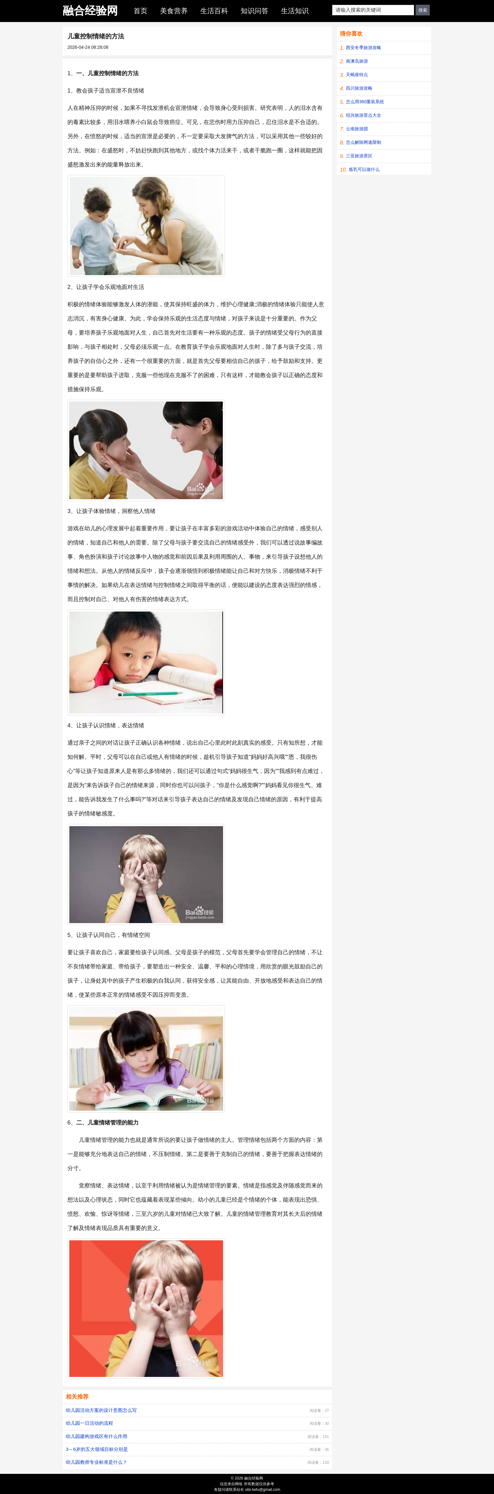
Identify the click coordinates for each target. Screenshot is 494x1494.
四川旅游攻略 (359, 88)
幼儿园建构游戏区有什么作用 (96, 1436)
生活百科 (214, 11)
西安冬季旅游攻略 (363, 47)
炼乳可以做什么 (364, 169)
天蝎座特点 (357, 74)
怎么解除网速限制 (363, 142)
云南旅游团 (357, 128)
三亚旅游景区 (359, 155)
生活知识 (295, 11)
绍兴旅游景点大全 (363, 115)
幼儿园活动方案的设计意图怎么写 (101, 1410)
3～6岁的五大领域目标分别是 (97, 1449)
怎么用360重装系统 (365, 101)
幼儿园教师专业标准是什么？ (96, 1462)
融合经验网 (90, 10)
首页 (140, 11)
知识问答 (254, 11)
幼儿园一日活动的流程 (89, 1423)
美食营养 (174, 11)
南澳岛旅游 (357, 61)
